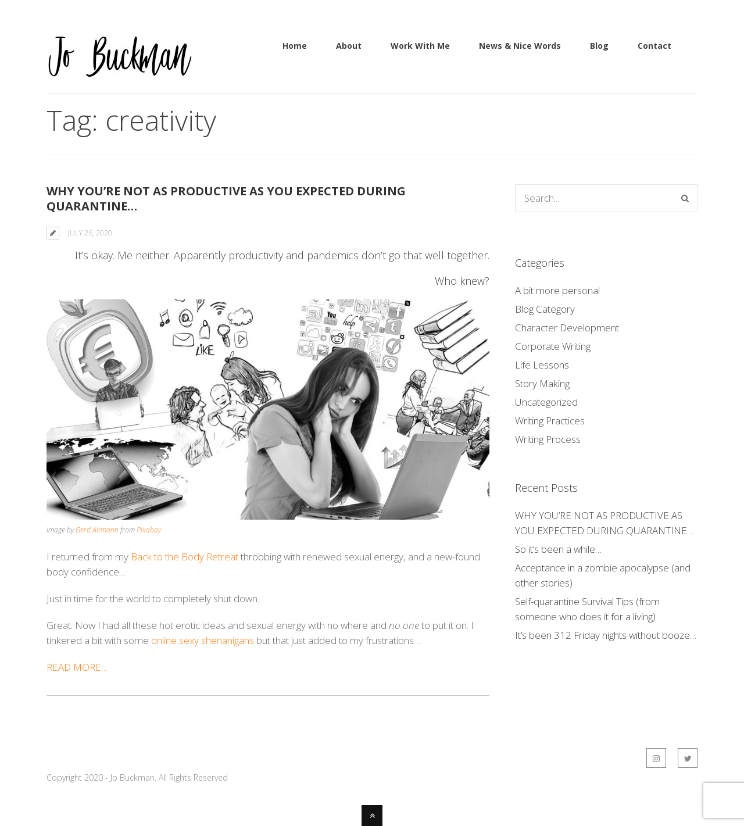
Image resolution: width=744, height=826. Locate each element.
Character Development (567, 327)
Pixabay (149, 530)
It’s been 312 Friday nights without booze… (605, 635)
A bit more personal (557, 290)
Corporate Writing (553, 346)
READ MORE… (78, 667)
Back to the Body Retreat (184, 556)
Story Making (542, 383)
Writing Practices (550, 420)
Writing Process (548, 439)
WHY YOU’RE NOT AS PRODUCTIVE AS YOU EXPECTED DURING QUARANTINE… (226, 198)
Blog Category (545, 309)
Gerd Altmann (97, 530)
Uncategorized (546, 402)
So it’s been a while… (558, 549)
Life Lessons (542, 364)
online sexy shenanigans (202, 640)
